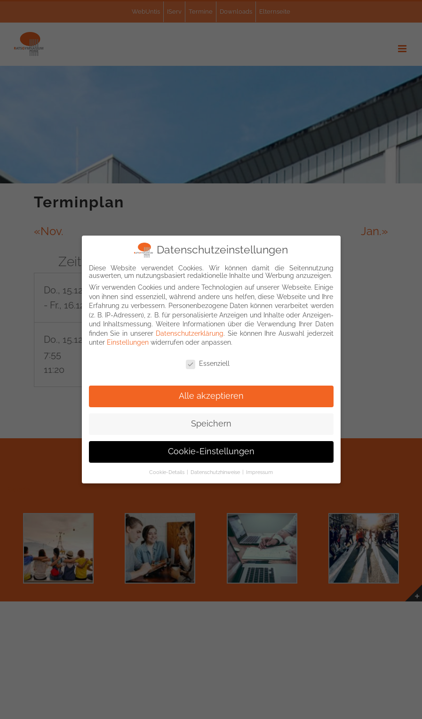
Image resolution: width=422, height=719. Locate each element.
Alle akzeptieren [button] (211, 396)
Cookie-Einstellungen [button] (211, 451)
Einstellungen (128, 342)
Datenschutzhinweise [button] (216, 472)
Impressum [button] (259, 472)
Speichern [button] (211, 423)
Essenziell (208, 363)
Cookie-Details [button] (167, 472)
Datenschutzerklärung (189, 333)
